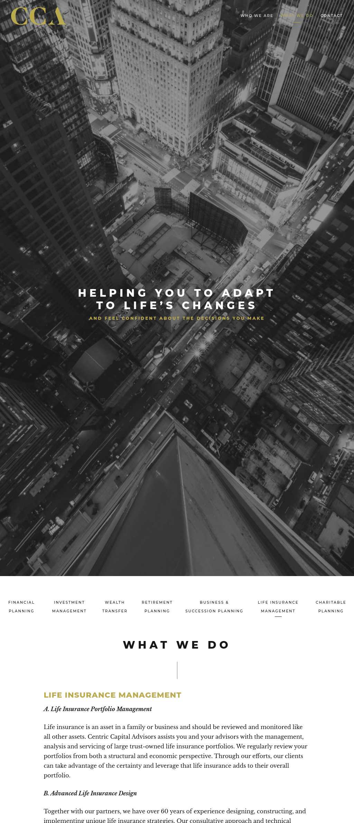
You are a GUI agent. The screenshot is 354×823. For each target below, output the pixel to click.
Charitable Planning (331, 606)
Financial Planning (21, 606)
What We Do (297, 15)
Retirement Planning (157, 606)
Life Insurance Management (278, 606)
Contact (331, 15)
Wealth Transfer (115, 606)
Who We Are (257, 15)
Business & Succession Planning (214, 606)
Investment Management (69, 606)
